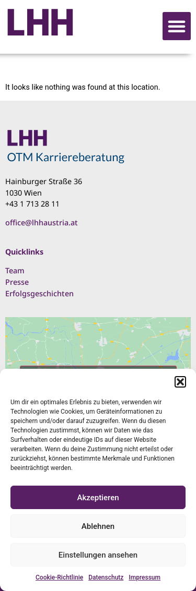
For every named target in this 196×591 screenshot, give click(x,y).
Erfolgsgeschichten (39, 293)
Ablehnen (98, 526)
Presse (17, 282)
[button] (180, 382)
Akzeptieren (98, 497)
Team (15, 270)
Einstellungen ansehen (98, 555)
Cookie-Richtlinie (59, 577)
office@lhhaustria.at (41, 222)
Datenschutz (105, 577)
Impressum (144, 577)
